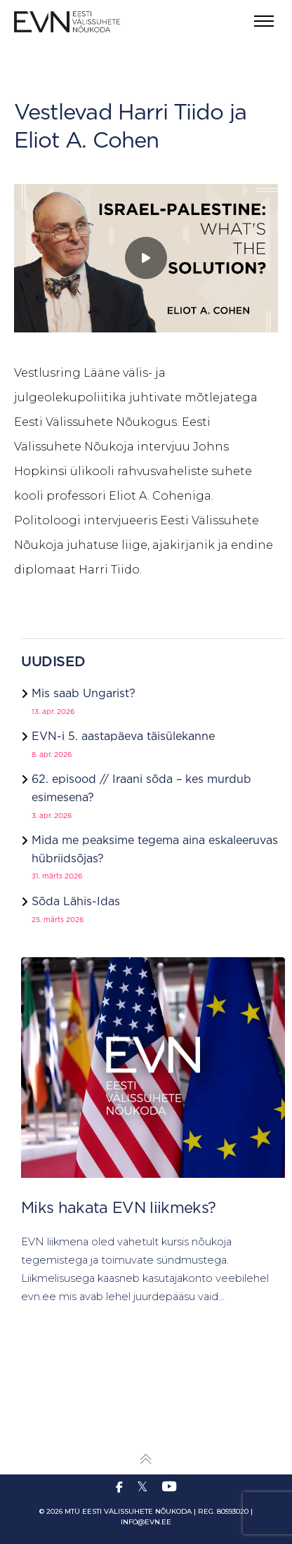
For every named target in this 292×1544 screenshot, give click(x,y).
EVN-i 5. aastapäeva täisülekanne (123, 737)
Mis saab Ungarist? (83, 694)
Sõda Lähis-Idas (76, 902)
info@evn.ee (146, 1521)
